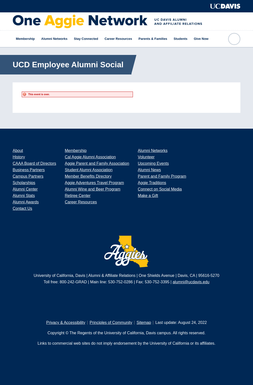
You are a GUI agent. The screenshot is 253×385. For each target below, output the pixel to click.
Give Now (201, 39)
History (19, 157)
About (18, 150)
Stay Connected (86, 39)
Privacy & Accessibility (65, 322)
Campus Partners (28, 176)
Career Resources (118, 39)
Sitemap (144, 322)
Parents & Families (153, 39)
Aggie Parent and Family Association (97, 163)
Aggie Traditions (152, 183)
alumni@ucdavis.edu (191, 282)
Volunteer (146, 157)
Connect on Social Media (160, 189)
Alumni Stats (24, 195)
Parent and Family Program (162, 176)
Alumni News (149, 170)
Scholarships (24, 183)
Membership (25, 39)
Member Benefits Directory (88, 176)
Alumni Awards (26, 202)
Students (181, 39)
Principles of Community (111, 322)
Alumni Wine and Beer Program (92, 189)
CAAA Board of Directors (34, 163)
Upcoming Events (153, 163)
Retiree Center (77, 195)
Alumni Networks (54, 39)
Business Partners (29, 170)
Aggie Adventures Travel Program (94, 183)
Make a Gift (148, 195)
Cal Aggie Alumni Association (90, 157)
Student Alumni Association (88, 170)
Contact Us (22, 208)
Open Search (234, 39)
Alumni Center (25, 189)
